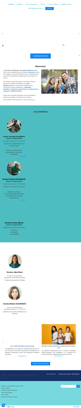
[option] (40, 34)
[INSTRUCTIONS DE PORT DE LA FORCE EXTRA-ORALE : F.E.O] (59, 334)
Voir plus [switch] (23, 156)
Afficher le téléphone (72, 47)
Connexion (76, 406)
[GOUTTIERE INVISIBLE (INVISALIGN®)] (22, 334)
